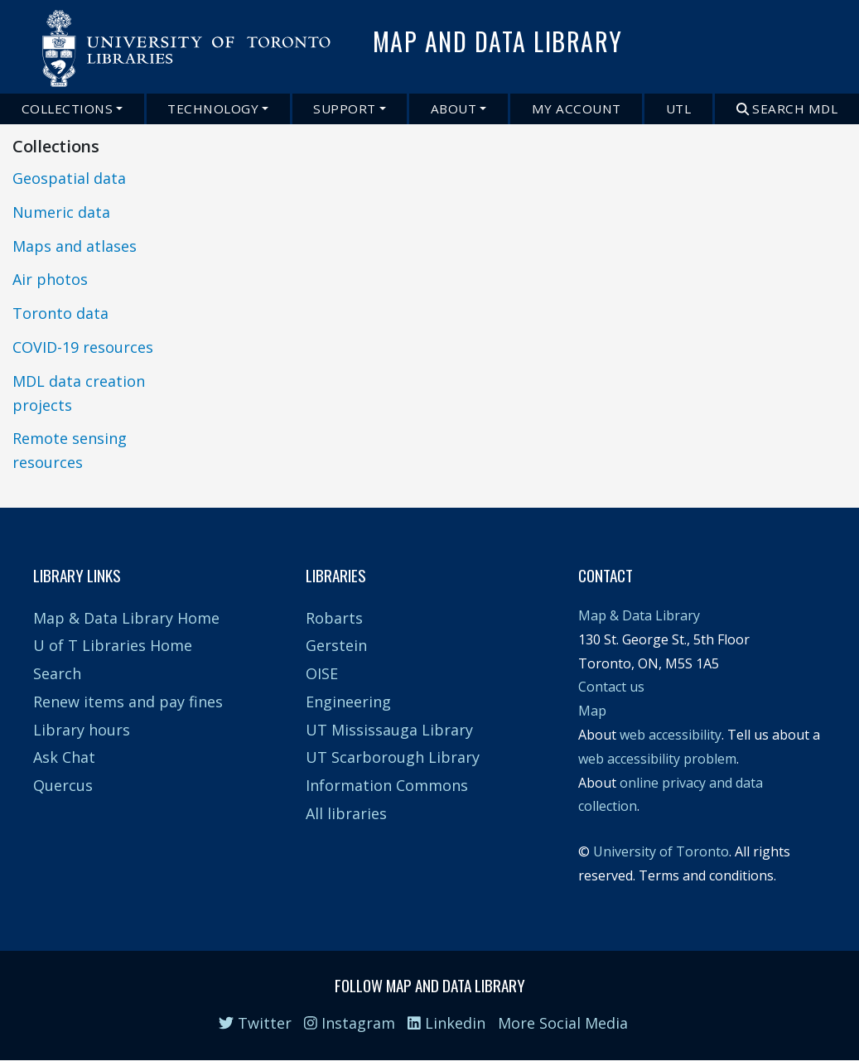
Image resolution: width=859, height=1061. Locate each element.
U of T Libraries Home (112, 645)
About (454, 108)
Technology (212, 108)
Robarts (334, 618)
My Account (576, 108)
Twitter (255, 1023)
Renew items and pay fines (128, 701)
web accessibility (670, 735)
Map (592, 711)
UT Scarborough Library (393, 757)
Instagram (349, 1023)
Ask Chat (64, 757)
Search (57, 673)
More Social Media (563, 1023)
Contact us (611, 687)
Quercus (63, 785)
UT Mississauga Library (389, 730)
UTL (679, 108)
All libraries (346, 813)
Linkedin (446, 1023)
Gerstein (336, 645)
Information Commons (387, 785)
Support (344, 108)
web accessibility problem (657, 759)
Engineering (348, 701)
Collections (67, 108)
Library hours (81, 730)
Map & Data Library (639, 615)
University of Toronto (661, 851)
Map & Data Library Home (126, 618)
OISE (322, 673)
